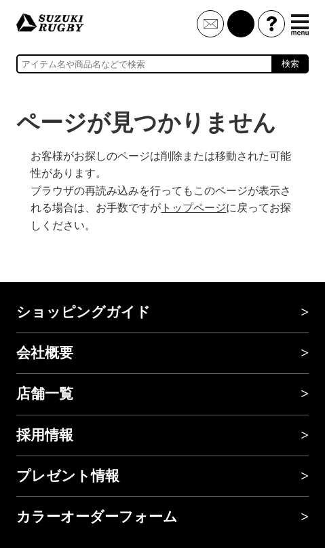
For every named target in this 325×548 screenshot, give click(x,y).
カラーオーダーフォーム (97, 517)
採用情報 (44, 435)
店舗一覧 (44, 394)
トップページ (193, 207)
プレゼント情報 (67, 476)
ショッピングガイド (83, 312)
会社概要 (44, 353)
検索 (290, 63)
